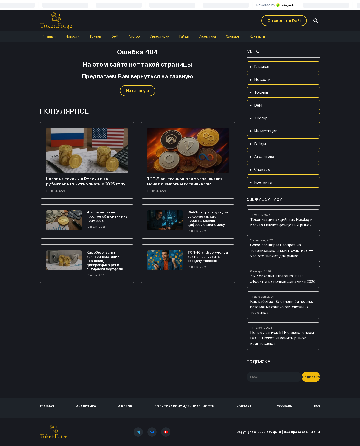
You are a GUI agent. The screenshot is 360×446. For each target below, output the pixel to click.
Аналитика (207, 36)
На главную (137, 90)
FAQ (317, 406)
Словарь (233, 36)
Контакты (257, 36)
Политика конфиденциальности (184, 406)
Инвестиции (159, 36)
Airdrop (134, 36)
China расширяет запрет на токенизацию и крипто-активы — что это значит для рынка (281, 250)
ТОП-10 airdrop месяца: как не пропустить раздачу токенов (208, 256)
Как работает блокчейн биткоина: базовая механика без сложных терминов (281, 307)
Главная (49, 36)
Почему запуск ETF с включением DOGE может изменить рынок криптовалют (282, 338)
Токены (95, 36)
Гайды (184, 36)
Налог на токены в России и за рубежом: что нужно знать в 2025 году (85, 181)
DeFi (115, 36)
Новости (72, 36)
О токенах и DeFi (284, 20)
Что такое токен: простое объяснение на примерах (107, 216)
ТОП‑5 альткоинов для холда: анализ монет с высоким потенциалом (184, 181)
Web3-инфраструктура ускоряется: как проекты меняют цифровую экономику (208, 218)
